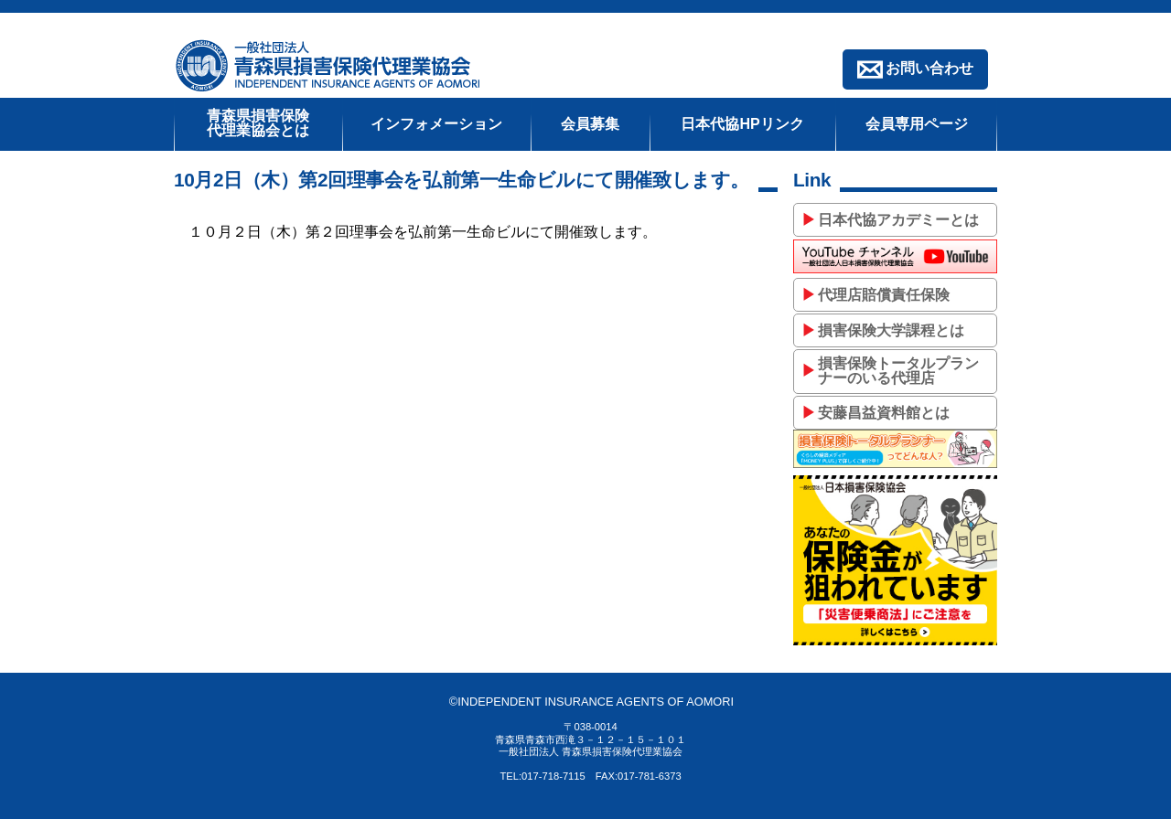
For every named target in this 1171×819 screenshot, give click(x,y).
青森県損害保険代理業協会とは (258, 123)
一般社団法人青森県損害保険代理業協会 (329, 65)
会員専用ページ (916, 124)
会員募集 (590, 124)
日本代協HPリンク (742, 124)
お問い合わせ (929, 68)
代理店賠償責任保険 (884, 295)
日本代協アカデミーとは (898, 220)
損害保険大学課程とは (891, 330)
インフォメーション (436, 124)
